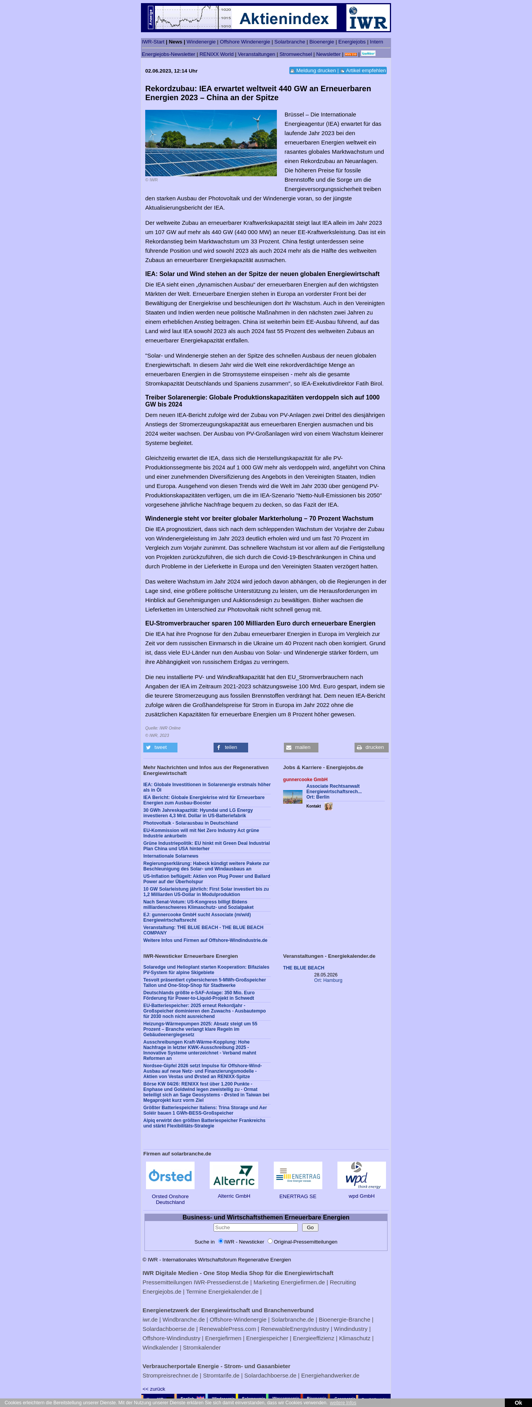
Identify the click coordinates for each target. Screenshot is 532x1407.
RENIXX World (217, 54)
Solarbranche (290, 42)
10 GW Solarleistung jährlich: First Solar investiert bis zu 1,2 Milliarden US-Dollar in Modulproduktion (206, 891)
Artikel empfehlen (366, 70)
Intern (376, 42)
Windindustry (351, 1328)
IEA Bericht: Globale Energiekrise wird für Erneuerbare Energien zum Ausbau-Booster (203, 800)
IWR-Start (153, 42)
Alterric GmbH (234, 1193)
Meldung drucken (316, 70)
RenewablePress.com (228, 1328)
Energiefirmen (223, 1338)
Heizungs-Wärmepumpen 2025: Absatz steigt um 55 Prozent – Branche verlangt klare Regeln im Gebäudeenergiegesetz (200, 1029)
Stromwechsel (296, 54)
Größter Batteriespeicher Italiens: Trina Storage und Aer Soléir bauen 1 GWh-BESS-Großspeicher (205, 1110)
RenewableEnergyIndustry (295, 1328)
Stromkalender (202, 1347)
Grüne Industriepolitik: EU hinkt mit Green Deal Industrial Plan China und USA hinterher (206, 846)
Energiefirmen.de (303, 1282)
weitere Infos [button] (343, 1402)
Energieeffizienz (313, 1338)
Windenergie (201, 42)
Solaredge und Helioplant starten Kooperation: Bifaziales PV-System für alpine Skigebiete (206, 969)
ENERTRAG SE (298, 1193)
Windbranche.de (183, 1319)
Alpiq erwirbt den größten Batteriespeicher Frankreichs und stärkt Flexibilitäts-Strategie (204, 1123)
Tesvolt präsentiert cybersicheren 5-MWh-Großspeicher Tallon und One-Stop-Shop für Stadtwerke (204, 982)
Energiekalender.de (234, 1291)
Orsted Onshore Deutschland (170, 1196)
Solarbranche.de (292, 1319)
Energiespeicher (267, 1338)
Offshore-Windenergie (238, 1319)
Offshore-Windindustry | (173, 1338)
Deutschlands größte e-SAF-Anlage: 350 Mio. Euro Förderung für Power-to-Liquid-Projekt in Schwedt (199, 995)
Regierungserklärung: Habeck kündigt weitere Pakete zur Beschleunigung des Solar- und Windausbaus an (206, 866)
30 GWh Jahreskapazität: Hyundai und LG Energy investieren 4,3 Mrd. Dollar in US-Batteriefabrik (198, 813)
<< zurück (154, 1389)
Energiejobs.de (162, 1291)
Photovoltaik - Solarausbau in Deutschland (190, 823)
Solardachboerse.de (169, 1328)
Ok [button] (518, 1403)
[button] (160, 747)
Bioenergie (321, 42)
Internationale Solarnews (170, 856)
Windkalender (160, 1347)
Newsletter (328, 54)
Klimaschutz (354, 1338)
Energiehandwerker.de (330, 1375)
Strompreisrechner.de (170, 1375)
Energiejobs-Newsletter (168, 54)
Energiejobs (351, 42)
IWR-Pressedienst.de (221, 1282)
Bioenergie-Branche (344, 1319)
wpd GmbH (361, 1193)
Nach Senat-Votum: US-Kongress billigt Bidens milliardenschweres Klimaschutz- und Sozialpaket (198, 904)
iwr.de (150, 1319)
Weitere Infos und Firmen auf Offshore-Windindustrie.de (205, 940)
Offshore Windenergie (245, 42)
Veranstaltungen (256, 54)
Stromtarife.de (221, 1375)
